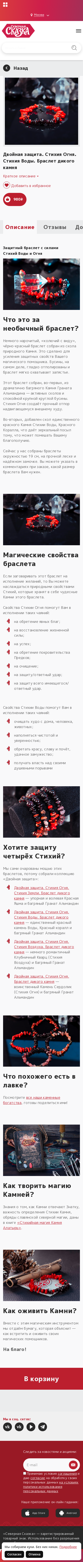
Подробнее (68, 1547)
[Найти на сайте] (74, 47)
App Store (35, 1513)
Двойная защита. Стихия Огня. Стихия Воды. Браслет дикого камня (41, 917)
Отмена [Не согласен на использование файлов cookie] (34, 1554)
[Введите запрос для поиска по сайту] (36, 47)
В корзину (41, 1378)
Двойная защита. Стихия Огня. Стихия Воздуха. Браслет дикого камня (44, 946)
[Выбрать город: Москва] (40, 15)
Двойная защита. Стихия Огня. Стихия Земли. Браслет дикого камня (42, 893)
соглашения (67, 1473)
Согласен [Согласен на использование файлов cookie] (14, 1554)
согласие (37, 1478)
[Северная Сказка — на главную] (18, 31)
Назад (15, 68)
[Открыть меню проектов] (5, 4)
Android (68, 1513)
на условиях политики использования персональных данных (51, 1486)
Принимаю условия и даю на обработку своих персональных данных (51, 1482)
